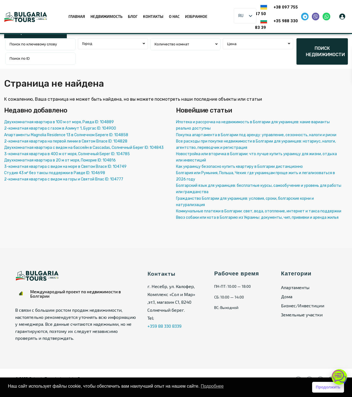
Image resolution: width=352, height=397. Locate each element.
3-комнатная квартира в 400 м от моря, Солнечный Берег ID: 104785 (67, 154)
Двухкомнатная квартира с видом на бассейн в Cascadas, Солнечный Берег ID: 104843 (84, 147)
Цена (232, 44)
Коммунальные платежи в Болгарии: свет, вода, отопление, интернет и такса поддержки (258, 211)
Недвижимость (106, 16)
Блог (133, 16)
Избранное (196, 16)
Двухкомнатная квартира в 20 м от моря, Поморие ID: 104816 (60, 160)
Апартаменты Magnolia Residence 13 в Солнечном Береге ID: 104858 (66, 135)
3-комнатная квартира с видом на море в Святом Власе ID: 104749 (65, 166)
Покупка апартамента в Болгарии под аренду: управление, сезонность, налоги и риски (256, 135)
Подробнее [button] (212, 386)
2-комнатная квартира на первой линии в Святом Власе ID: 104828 (65, 141)
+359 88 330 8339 (164, 325)
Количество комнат (172, 44)
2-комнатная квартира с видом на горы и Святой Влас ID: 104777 (63, 179)
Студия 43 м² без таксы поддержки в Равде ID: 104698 (54, 173)
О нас (174, 16)
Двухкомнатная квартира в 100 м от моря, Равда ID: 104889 (59, 122)
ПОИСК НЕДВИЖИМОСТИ (325, 51)
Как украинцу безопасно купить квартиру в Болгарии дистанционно (239, 166)
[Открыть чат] (339, 376)
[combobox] (113, 43)
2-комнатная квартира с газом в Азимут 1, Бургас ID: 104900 (60, 128)
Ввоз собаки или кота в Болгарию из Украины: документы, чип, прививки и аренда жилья (257, 217)
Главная (76, 16)
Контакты (153, 16)
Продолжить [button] (328, 387)
